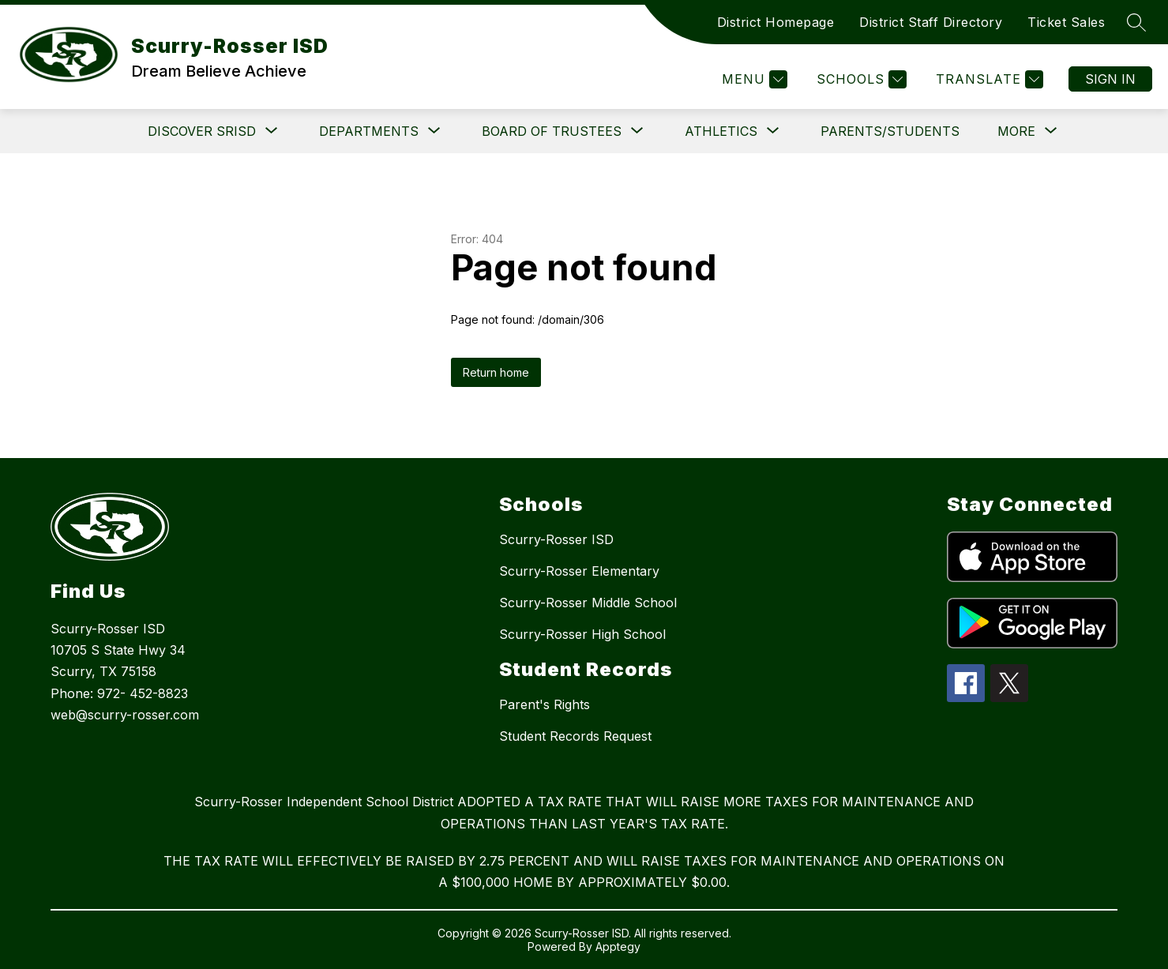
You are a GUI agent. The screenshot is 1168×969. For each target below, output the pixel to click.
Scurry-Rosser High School (582, 634)
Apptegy (617, 946)
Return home (496, 372)
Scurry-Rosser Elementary (579, 571)
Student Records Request (575, 736)
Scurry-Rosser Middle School (588, 602)
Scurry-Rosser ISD (556, 539)
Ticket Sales (1066, 22)
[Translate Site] (987, 79)
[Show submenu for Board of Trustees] (552, 131)
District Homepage (776, 22)
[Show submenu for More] (1016, 131)
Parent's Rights (544, 704)
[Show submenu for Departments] (369, 131)
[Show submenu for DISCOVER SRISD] (202, 131)
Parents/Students (890, 131)
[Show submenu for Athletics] (721, 131)
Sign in (1110, 79)
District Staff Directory (930, 22)
